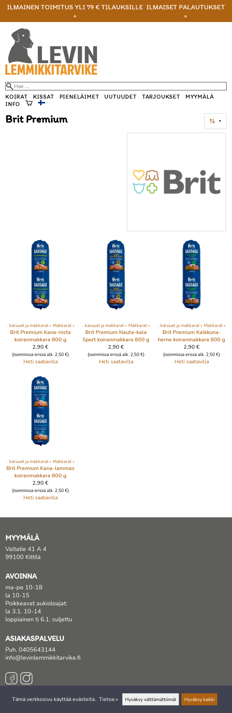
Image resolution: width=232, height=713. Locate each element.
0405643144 (37, 650)
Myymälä (200, 96)
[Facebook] (11, 679)
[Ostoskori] (28, 103)
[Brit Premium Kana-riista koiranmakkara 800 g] (40, 305)
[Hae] (116, 86)
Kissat (43, 96)
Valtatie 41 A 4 (25, 549)
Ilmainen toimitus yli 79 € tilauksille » (75, 11)
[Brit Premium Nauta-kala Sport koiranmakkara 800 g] (116, 305)
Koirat (16, 96)
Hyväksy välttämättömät (150, 699)
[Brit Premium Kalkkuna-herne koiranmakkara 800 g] (191, 305)
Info (12, 103)
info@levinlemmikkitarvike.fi (43, 658)
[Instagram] (26, 679)
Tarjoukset (161, 96)
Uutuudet (120, 96)
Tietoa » (108, 699)
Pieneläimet (79, 96)
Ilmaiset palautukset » (185, 11)
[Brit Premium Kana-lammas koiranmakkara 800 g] (40, 441)
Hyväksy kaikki (199, 699)
